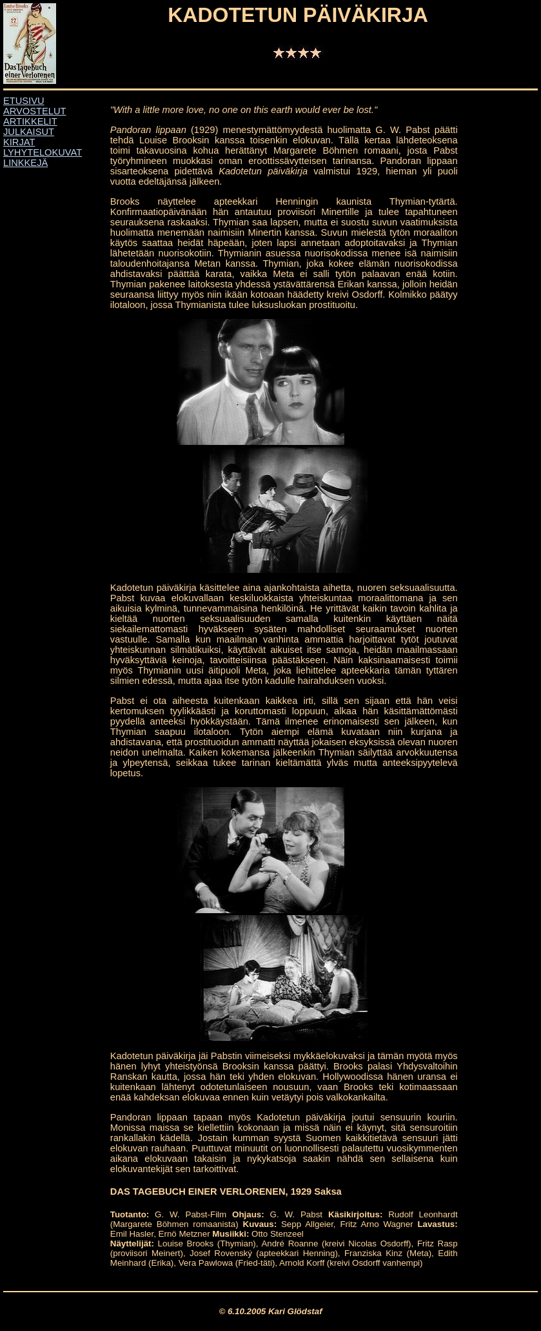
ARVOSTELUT (34, 111)
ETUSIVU (23, 101)
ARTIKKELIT (30, 121)
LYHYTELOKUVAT (42, 152)
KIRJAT (19, 142)
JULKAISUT (28, 132)
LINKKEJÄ (25, 163)
